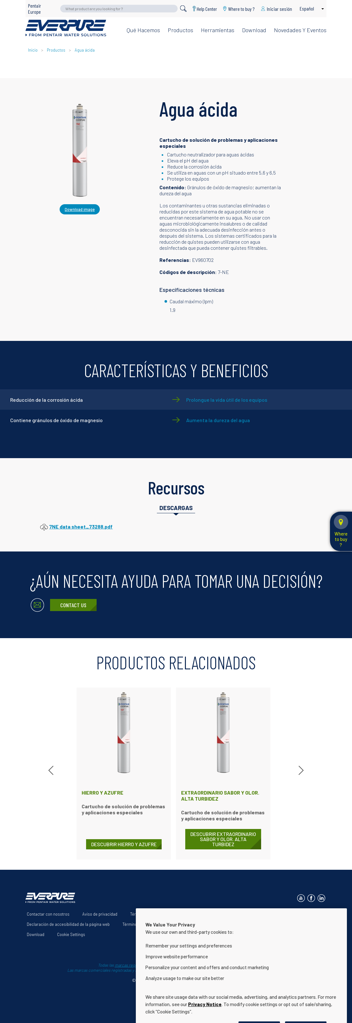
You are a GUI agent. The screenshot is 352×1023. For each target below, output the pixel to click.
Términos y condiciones (143, 924)
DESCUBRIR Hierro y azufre (124, 844)
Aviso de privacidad (99, 914)
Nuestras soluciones (240, 914)
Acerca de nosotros (191, 914)
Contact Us (73, 605)
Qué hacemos (143, 29)
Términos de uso (145, 914)
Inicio (33, 50)
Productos (180, 29)
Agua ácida (85, 50)
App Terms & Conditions (199, 924)
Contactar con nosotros (48, 914)
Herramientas (217, 29)
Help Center (207, 9)
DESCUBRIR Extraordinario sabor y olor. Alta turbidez (223, 839)
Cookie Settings (71, 934)
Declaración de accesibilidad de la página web (68, 924)
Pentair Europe (34, 9)
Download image (80, 209)
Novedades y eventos (300, 29)
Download (254, 29)
